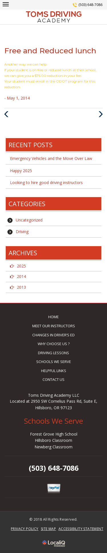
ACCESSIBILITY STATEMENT (80, 528)
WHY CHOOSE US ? (54, 343)
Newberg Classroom (53, 446)
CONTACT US (53, 379)
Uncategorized (29, 220)
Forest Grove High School (53, 434)
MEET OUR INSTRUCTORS (53, 325)
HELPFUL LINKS (53, 370)
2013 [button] (21, 287)
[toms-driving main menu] (5, 4)
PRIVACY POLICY (25, 528)
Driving (22, 231)
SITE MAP (48, 528)
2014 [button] (21, 276)
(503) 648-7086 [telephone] (90, 4)
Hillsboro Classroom (53, 440)
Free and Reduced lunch (50, 50)
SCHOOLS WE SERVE (53, 361)
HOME (53, 316)
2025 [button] (21, 266)
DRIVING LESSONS (53, 352)
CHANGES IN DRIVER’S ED (53, 334)
